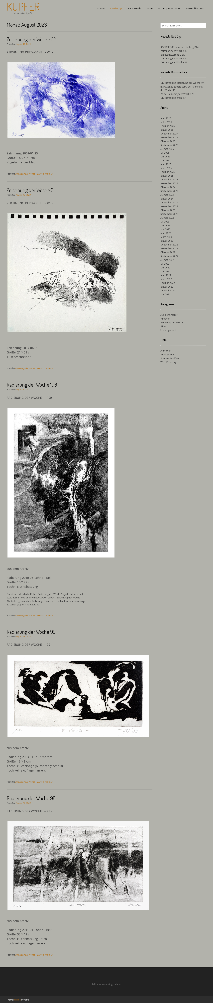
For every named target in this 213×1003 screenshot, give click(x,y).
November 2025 (169, 137)
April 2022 (165, 275)
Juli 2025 (164, 152)
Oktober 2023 (167, 210)
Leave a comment (45, 173)
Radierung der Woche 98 (31, 798)
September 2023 (169, 214)
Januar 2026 (166, 129)
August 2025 (167, 148)
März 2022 (166, 279)
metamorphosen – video (169, 8)
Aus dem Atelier (168, 314)
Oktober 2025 (167, 141)
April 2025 (165, 164)
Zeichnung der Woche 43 (173, 50)
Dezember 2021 (169, 290)
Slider (163, 326)
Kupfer (23, 6)
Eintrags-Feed (167, 354)
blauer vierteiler (135, 8)
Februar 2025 (167, 171)
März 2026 (166, 122)
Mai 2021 (165, 294)
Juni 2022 (165, 267)
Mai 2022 (165, 271)
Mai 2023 (165, 229)
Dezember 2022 (169, 244)
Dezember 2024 (169, 179)
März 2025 (166, 168)
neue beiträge (116, 8)
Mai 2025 (165, 160)
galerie (150, 8)
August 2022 (167, 259)
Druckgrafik (166, 82)
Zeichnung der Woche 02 (31, 39)
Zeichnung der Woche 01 (31, 190)
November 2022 (169, 248)
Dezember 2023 (169, 202)
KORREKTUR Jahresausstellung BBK (179, 47)
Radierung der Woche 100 (32, 384)
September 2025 (169, 145)
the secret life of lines (194, 8)
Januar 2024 (166, 198)
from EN (181, 97)
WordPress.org (168, 362)
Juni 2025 (165, 156)
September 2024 (169, 191)
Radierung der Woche (25, 173)
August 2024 (167, 194)
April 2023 (165, 233)
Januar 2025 (166, 175)
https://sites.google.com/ (173, 86)
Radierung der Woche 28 (181, 94)
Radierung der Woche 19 (190, 82)
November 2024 (169, 183)
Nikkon (17, 999)
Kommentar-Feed (170, 358)
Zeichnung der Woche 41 (173, 62)
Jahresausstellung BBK (172, 54)
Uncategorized (168, 330)
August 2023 (167, 217)
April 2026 (165, 118)
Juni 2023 (165, 225)
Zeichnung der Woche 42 (173, 58)
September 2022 (169, 256)
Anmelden (165, 350)
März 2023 (166, 236)
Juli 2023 (164, 221)
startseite (101, 8)
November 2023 (169, 206)
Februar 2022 (167, 282)
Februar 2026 (167, 125)
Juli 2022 (164, 263)
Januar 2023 (166, 240)
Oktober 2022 (167, 252)
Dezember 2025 (169, 133)
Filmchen (165, 318)
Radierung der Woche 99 (31, 631)
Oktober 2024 (167, 187)
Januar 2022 (166, 286)
